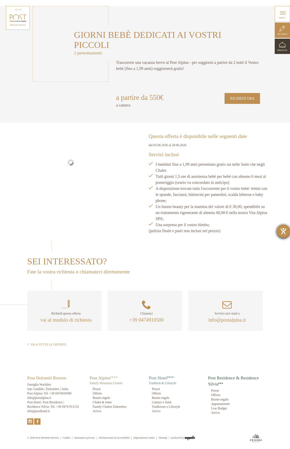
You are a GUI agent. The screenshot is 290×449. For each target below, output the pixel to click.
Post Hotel (158, 377)
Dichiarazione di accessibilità (114, 437)
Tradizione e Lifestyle (166, 406)
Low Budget (219, 408)
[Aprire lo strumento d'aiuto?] (283, 231)
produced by (183, 438)
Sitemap (162, 437)
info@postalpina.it (227, 320)
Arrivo (97, 411)
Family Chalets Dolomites (109, 406)
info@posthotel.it (38, 411)
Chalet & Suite (102, 402)
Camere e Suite (162, 402)
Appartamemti (220, 404)
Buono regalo (101, 397)
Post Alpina (100, 377)
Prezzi (97, 389)
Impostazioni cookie (144, 437)
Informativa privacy (84, 437)
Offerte (97, 393)
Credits (66, 437)
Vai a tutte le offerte (46, 344)
